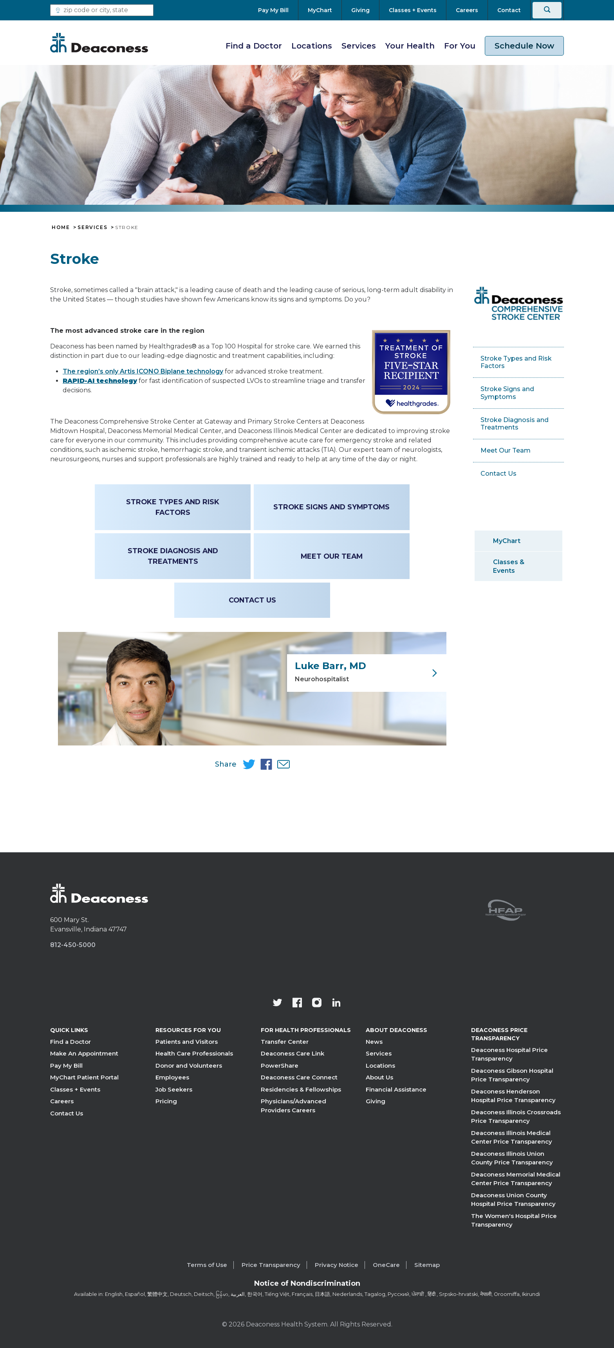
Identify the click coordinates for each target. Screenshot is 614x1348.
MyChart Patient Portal (84, 1077)
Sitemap (427, 1265)
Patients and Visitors (186, 1041)
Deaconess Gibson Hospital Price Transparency (512, 1075)
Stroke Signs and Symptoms (331, 507)
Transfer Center (285, 1041)
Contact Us (66, 1113)
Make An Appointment (84, 1053)
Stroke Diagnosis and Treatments (173, 556)
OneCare (386, 1265)
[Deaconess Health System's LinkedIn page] (336, 1003)
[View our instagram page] (316, 1003)
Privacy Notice (336, 1265)
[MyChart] (319, 10)
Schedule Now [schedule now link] (524, 46)
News (374, 1041)
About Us (379, 1077)
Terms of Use (207, 1265)
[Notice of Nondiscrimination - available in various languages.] (307, 1284)
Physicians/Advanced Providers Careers (293, 1106)
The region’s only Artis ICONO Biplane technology (143, 371)
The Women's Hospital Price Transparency (514, 1220)
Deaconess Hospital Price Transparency (509, 1054)
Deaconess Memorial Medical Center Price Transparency (515, 1179)
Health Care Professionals (194, 1053)
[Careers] (467, 10)
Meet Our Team (330, 556)
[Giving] (360, 10)
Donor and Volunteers (188, 1065)
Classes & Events (508, 566)
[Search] (547, 10)
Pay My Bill (66, 1065)
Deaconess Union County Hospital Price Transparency (513, 1199)
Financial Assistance (396, 1089)
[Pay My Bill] (278, 10)
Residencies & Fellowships (301, 1089)
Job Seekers (173, 1089)
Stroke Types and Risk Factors (173, 507)
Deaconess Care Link (292, 1053)
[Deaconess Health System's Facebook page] (297, 1003)
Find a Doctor (254, 46)
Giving (375, 1101)
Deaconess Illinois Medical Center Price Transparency (511, 1137)
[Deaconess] (99, 43)
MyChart (506, 541)
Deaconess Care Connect (299, 1077)
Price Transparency (271, 1265)
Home (61, 227)
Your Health (410, 46)
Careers (62, 1101)
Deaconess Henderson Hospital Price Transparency (513, 1096)
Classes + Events (75, 1089)
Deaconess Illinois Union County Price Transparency (512, 1158)
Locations (311, 46)
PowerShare (279, 1065)
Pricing (166, 1101)
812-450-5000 (73, 945)
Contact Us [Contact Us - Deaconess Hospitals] (252, 600)
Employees (172, 1077)
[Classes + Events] (412, 10)
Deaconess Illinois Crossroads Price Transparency (516, 1116)
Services (358, 46)
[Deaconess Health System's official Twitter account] (277, 1003)
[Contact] (509, 10)
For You (459, 46)
